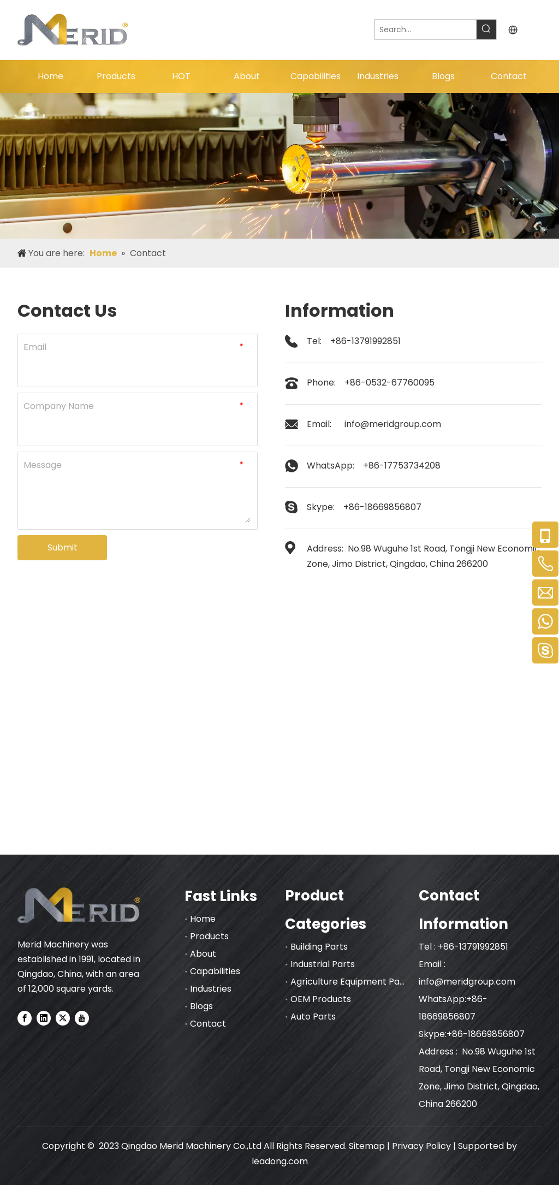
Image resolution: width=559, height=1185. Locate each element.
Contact (208, 1023)
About (203, 953)
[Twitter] (63, 1018)
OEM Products (320, 999)
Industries (210, 988)
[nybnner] (279, 166)
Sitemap (367, 1146)
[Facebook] (24, 1018)
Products (209, 936)
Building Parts (319, 946)
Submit (62, 547)
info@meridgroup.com (392, 424)
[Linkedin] (44, 1018)
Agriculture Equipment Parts (351, 981)
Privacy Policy (421, 1146)
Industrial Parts (322, 964)
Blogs (201, 1006)
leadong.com (280, 1161)
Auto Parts (313, 1016)
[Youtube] (82, 1018)
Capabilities (215, 971)
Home (203, 919)
